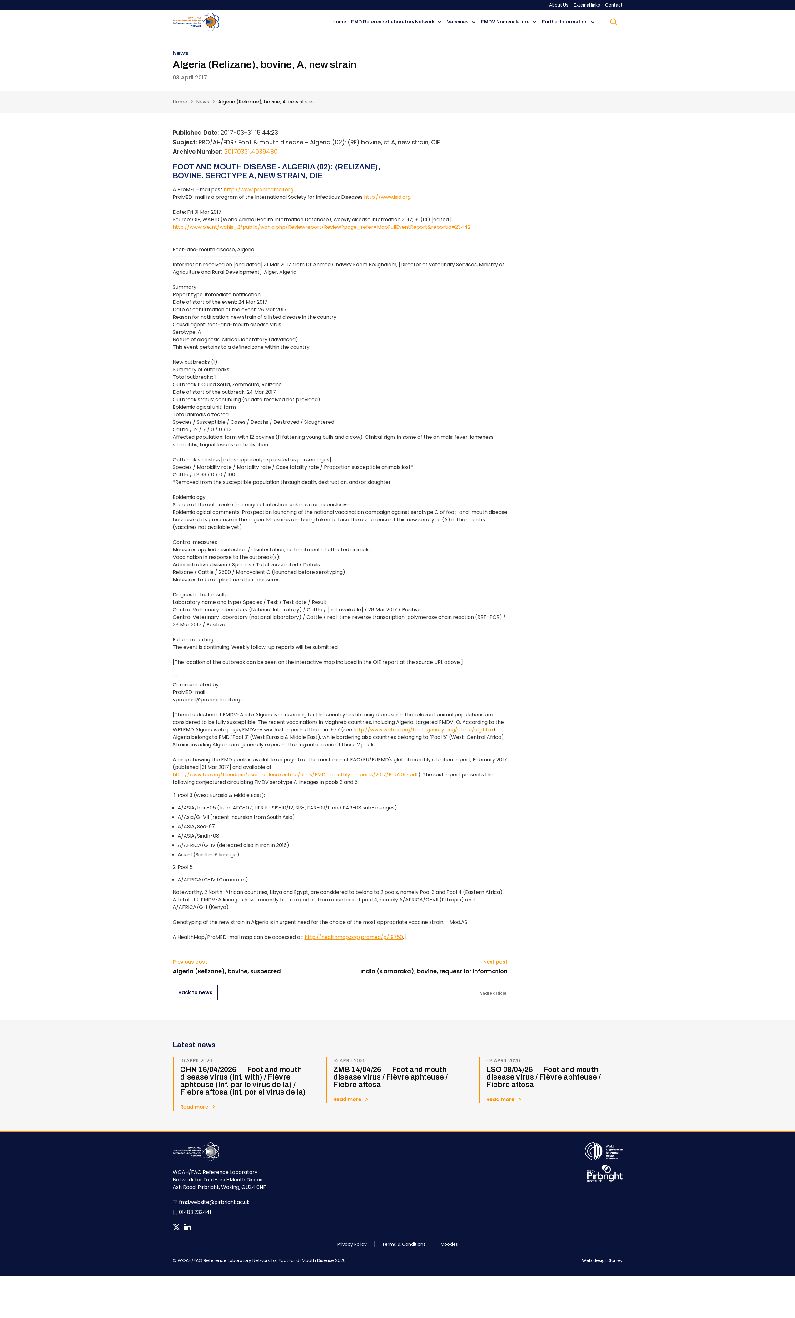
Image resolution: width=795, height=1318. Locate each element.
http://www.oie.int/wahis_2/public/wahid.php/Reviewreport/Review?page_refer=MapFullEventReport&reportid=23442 (321, 227)
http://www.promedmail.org (258, 189)
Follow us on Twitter (176, 1227)
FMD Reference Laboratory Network (393, 21)
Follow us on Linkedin (187, 1227)
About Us (559, 5)
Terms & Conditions (403, 1244)
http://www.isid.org (387, 197)
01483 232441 (195, 1212)
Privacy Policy (352, 1244)
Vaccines (458, 21)
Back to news (195, 992)
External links (587, 5)
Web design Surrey (602, 1260)
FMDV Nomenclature (505, 21)
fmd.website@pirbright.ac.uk (214, 1202)
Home (339, 21)
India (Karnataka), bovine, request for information (434, 971)
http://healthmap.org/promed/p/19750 (354, 937)
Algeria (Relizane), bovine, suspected (227, 971)
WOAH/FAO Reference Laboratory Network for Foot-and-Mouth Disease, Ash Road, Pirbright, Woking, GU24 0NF (219, 1180)
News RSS (198, 1227)
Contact (614, 5)
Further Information (565, 21)
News (202, 101)
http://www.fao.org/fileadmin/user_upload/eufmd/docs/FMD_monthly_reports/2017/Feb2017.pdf (295, 774)
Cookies (449, 1244)
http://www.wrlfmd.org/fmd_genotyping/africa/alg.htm (423, 729)
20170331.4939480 (251, 152)
